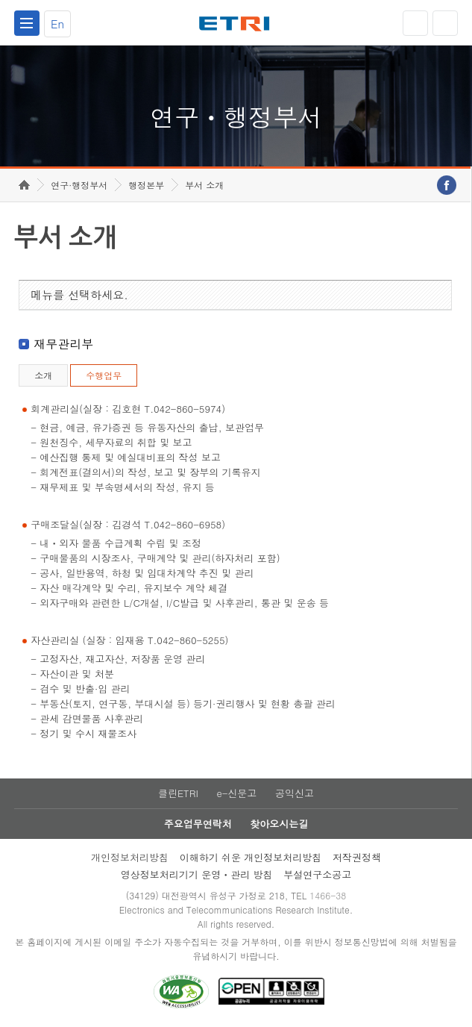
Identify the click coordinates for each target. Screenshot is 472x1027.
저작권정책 (357, 857)
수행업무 (104, 375)
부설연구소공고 (317, 874)
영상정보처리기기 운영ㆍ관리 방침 (197, 874)
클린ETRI (178, 793)
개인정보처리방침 (130, 857)
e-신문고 (236, 793)
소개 (43, 375)
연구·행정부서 (79, 184)
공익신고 (294, 793)
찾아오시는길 (279, 824)
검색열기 (445, 23)
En (57, 23)
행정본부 (146, 184)
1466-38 (327, 895)
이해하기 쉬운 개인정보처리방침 (251, 857)
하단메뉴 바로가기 (0, 0)
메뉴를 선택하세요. (79, 294)
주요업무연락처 (198, 824)
